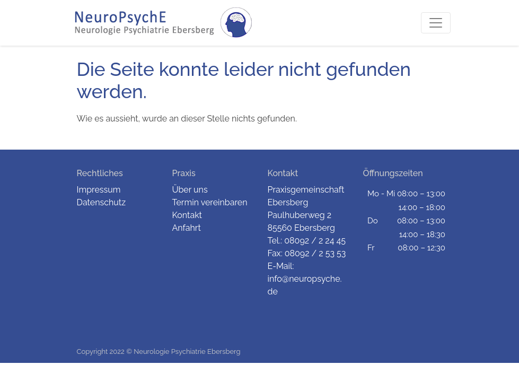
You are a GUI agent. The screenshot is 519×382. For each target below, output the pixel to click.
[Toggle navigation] (436, 22)
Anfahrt (186, 228)
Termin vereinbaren (210, 202)
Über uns (190, 190)
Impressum (99, 190)
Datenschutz (101, 202)
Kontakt (187, 215)
